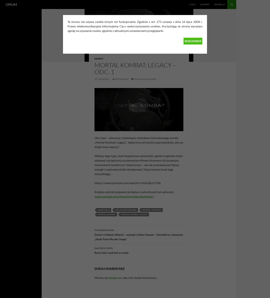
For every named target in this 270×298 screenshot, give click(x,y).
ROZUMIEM (193, 41)
